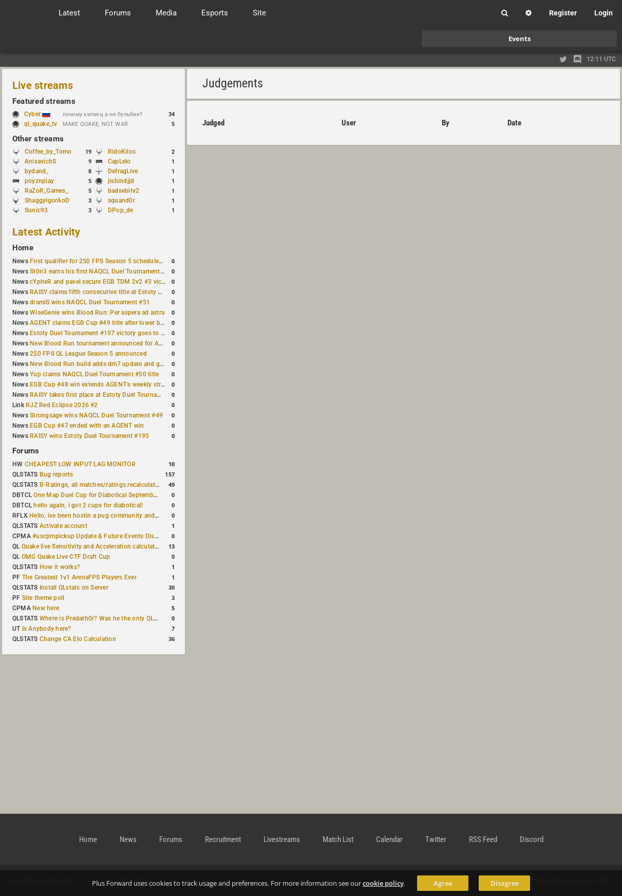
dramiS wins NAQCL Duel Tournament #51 (90, 302)
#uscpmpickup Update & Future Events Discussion (104, 536)
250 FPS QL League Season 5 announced (88, 353)
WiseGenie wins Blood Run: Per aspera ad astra (97, 312)
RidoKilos (122, 151)
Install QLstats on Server (74, 587)
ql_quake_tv (41, 123)
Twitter (435, 839)
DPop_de (121, 210)
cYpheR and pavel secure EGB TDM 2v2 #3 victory (101, 281)
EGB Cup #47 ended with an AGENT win (87, 425)
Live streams (42, 85)
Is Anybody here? (46, 628)
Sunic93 (36, 210)
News (128, 839)
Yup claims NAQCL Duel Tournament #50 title (94, 374)
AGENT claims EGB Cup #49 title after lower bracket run (109, 322)
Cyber (37, 114)
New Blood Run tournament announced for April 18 (103, 343)
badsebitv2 (123, 190)
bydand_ (37, 171)
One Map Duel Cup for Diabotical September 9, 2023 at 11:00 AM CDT (133, 495)
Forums (25, 450)
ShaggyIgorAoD (47, 200)
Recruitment (223, 839)
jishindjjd (121, 181)
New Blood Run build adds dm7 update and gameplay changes (119, 364)
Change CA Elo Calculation (78, 639)
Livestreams (281, 839)
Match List (338, 839)
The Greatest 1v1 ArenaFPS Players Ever (79, 577)
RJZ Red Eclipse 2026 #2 (62, 405)
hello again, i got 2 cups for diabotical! (88, 505)
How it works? (60, 567)
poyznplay (39, 181)
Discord (531, 839)
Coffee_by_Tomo (48, 151)
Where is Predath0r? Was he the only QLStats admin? (115, 618)
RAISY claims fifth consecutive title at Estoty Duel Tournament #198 (126, 292)
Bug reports (56, 474)
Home (22, 247)
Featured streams (44, 101)
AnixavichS (40, 161)
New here (45, 608)
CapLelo (119, 161)
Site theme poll (43, 597)
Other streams (38, 138)
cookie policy (383, 883)
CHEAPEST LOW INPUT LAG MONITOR (80, 464)
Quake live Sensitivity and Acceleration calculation (93, 546)
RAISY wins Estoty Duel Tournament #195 (89, 436)
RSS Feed (483, 839)
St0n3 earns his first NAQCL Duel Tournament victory (105, 271)
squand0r (121, 200)
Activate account (63, 525)
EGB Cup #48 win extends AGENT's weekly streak (100, 384)
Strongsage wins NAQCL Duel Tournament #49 (96, 415)
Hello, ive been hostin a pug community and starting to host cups (122, 515)
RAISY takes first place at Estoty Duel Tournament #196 (108, 394)
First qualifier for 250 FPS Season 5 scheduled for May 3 (110, 261)
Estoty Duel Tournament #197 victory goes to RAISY (104, 333)
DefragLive (123, 171)
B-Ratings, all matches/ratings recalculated (101, 484)
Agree (442, 883)
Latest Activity (46, 232)
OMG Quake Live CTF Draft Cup (66, 556)
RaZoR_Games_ (46, 190)
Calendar (389, 839)
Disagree (505, 883)
